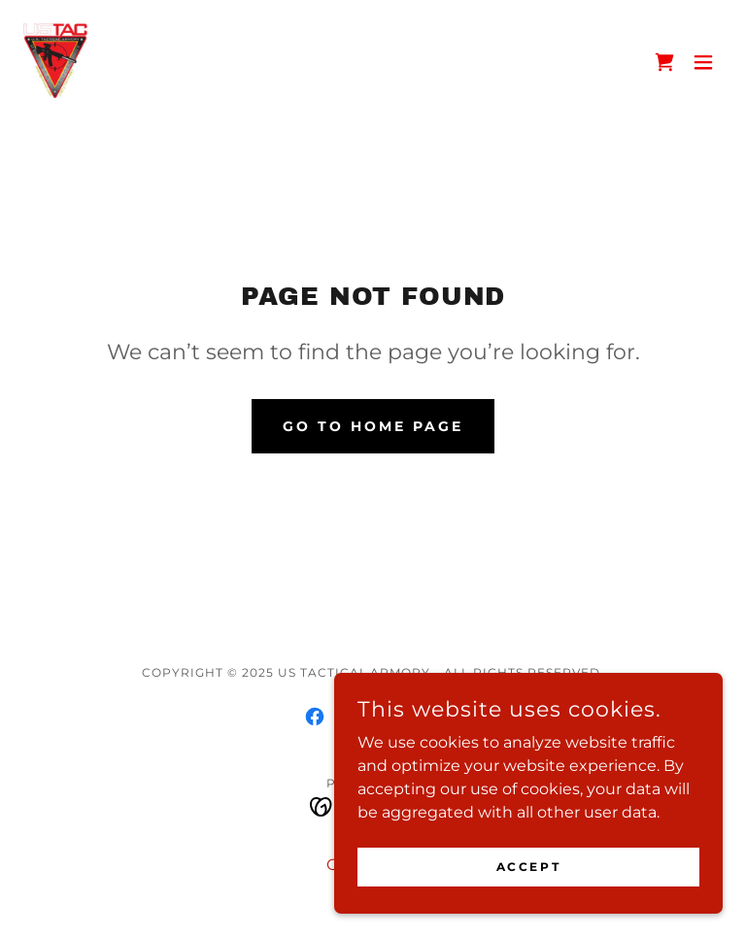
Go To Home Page (373, 426)
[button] (703, 62)
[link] (55, 62)
